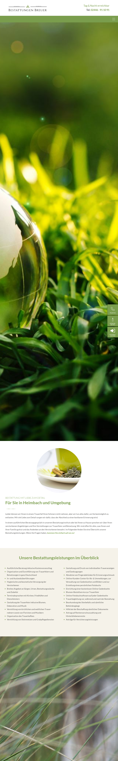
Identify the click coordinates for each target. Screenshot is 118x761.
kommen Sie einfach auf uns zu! (61, 533)
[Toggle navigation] (113, 19)
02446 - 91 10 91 (100, 9)
